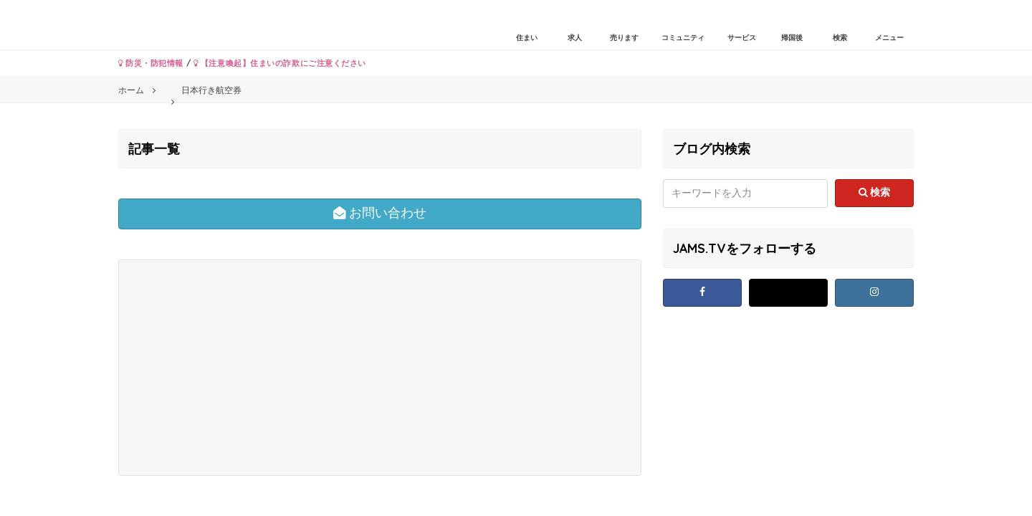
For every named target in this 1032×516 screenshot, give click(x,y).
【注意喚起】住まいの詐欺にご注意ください (280, 63)
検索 (875, 192)
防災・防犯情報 (150, 63)
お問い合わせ (380, 213)
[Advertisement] (250, 367)
